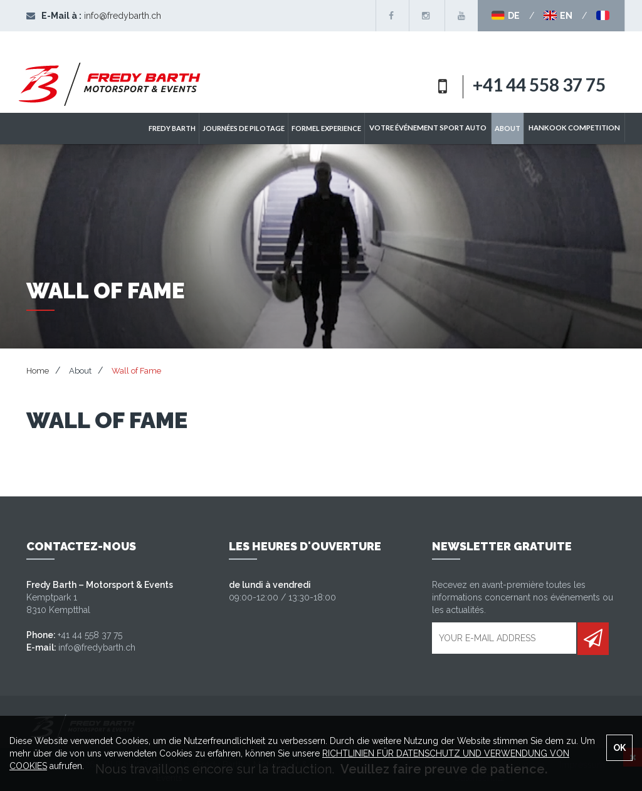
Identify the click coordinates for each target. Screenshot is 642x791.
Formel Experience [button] (337, 128)
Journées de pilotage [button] (254, 128)
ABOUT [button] (513, 128)
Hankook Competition (577, 128)
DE (506, 16)
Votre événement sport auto (436, 128)
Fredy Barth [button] (182, 128)
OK (619, 748)
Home (37, 370)
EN (558, 16)
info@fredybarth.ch (122, 16)
